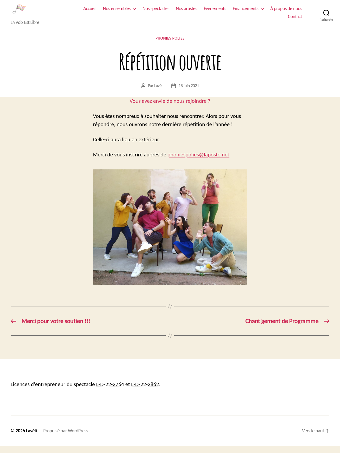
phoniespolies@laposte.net (199, 161)
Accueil (89, 12)
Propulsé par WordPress (65, 438)
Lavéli (158, 92)
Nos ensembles (116, 12)
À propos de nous (286, 12)
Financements (245, 12)
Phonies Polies (170, 45)
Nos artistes (186, 12)
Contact (295, 20)
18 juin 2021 (188, 92)
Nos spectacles (155, 12)
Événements (215, 12)
